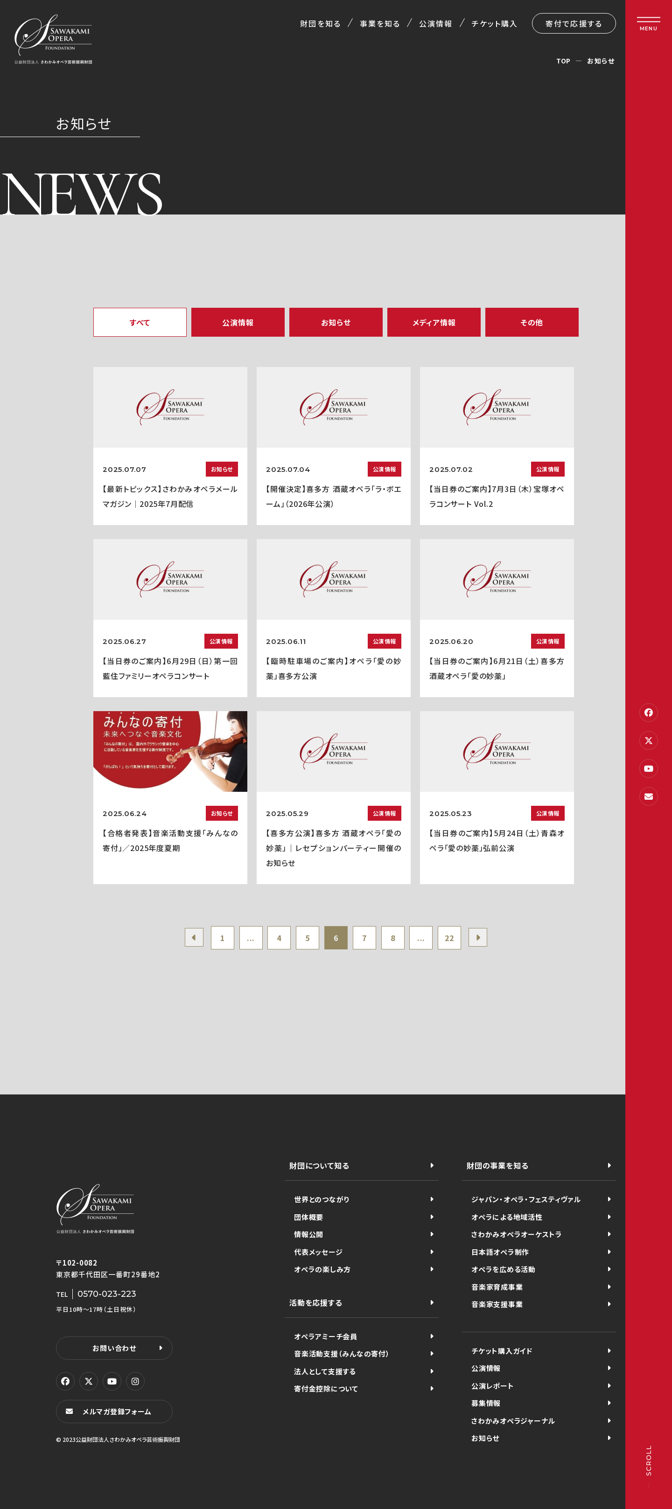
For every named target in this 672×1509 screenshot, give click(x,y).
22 (449, 937)
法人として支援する (325, 1371)
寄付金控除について (326, 1388)
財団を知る (320, 23)
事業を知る (380, 23)
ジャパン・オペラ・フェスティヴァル (526, 1199)
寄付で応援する (574, 23)
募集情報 (486, 1403)
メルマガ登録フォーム (117, 1411)
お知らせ (335, 322)
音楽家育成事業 (497, 1287)
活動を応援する (316, 1302)
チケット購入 (495, 23)
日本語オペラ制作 (500, 1252)
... (251, 937)
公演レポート (492, 1386)
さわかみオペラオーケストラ (516, 1234)
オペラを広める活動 (503, 1269)
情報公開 (308, 1234)
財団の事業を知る (497, 1165)
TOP (563, 60)
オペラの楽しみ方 (322, 1269)
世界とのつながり (322, 1199)
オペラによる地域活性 (507, 1217)
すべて (140, 322)
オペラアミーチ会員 (325, 1336)
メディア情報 (434, 322)
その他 (532, 322)
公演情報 (436, 23)
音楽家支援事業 (497, 1304)
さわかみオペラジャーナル (513, 1421)
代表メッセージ (318, 1252)
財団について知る (319, 1165)
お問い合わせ (114, 1348)
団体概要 (308, 1217)
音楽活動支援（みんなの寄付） (342, 1353)
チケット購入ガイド (501, 1351)
